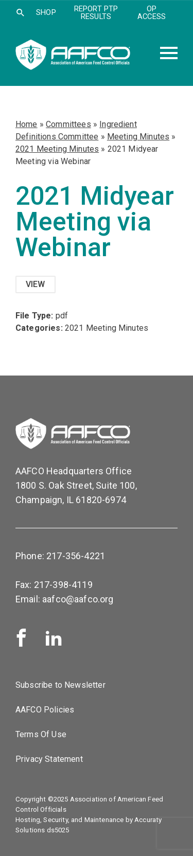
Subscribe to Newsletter (60, 685)
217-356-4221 (75, 555)
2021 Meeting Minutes (57, 149)
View (35, 284)
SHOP (46, 12)
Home (26, 124)
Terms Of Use (40, 734)
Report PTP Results (96, 12)
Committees (68, 124)
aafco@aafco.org (77, 599)
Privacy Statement (49, 759)
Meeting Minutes (138, 136)
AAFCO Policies (44, 710)
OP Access (151, 12)
